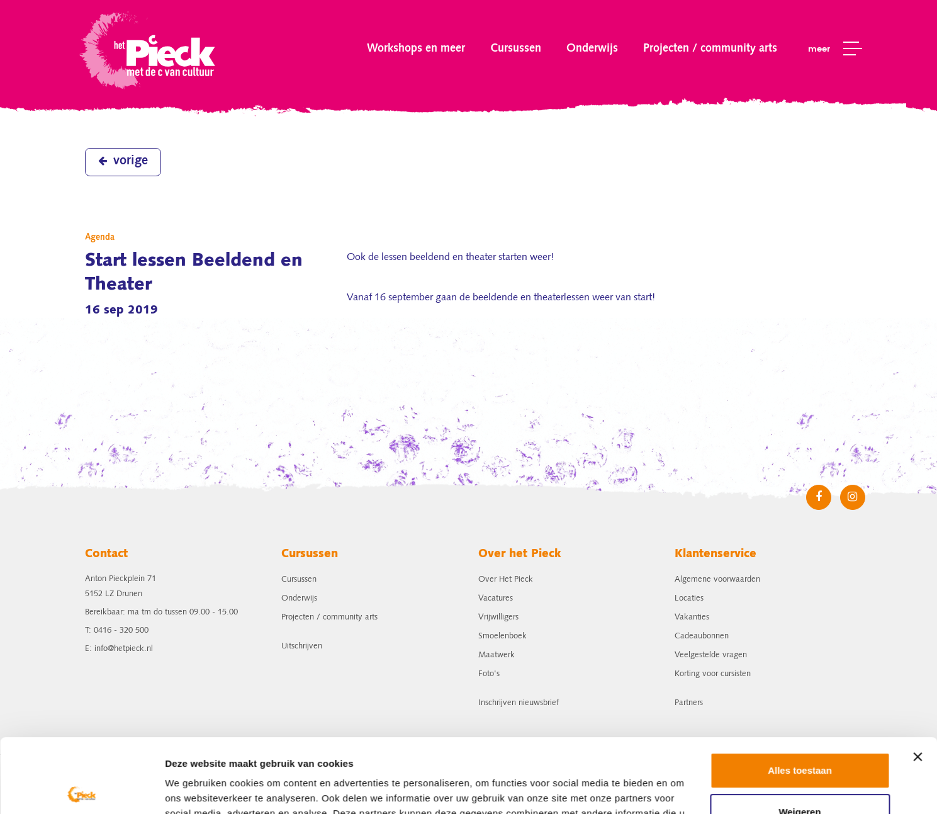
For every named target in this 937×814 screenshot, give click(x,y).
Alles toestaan (800, 696)
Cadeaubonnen (702, 636)
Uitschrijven (301, 646)
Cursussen (515, 48)
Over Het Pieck (505, 579)
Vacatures (495, 598)
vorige (123, 161)
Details (180, 789)
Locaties (689, 598)
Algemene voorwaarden (717, 579)
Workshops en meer (416, 48)
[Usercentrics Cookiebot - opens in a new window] (81, 789)
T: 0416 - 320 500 (117, 630)
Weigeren (799, 737)
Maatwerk (496, 655)
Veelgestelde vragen (711, 655)
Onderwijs (592, 48)
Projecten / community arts (710, 48)
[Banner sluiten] (917, 683)
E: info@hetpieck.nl (119, 649)
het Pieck (149, 49)
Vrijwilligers (498, 617)
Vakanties (692, 617)
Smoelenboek (502, 636)
